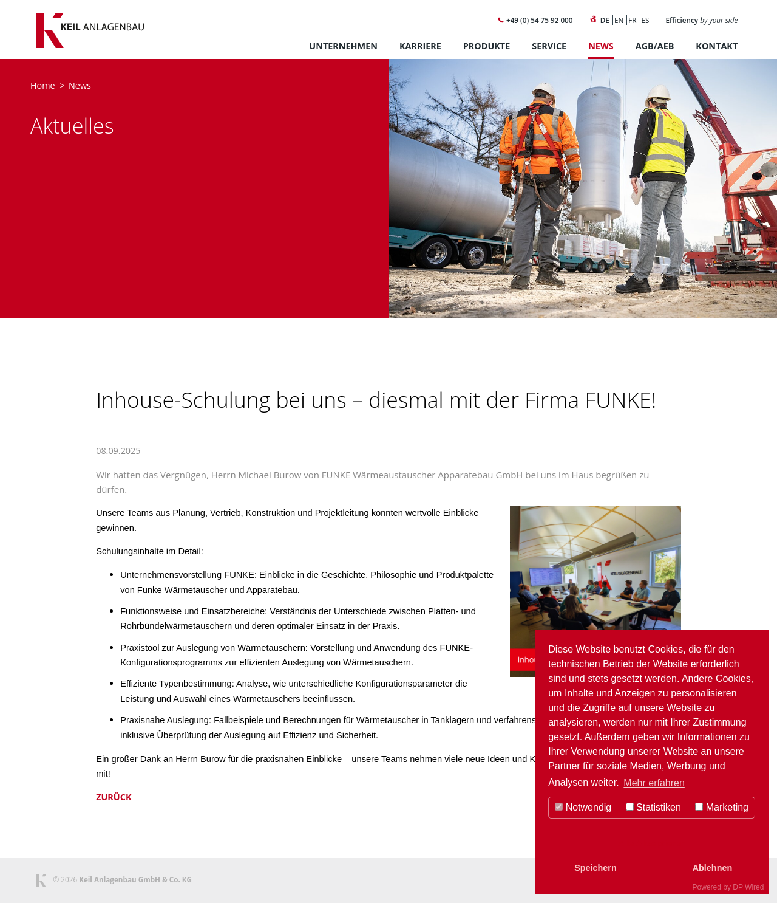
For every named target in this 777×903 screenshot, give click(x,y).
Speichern (595, 868)
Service (549, 46)
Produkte (486, 46)
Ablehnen (713, 868)
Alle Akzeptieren (651, 843)
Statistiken (653, 807)
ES (646, 20)
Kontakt (717, 46)
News (601, 46)
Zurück (113, 797)
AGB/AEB (655, 46)
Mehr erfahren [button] (654, 783)
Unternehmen (343, 46)
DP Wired (748, 887)
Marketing (721, 807)
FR (632, 20)
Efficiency (702, 20)
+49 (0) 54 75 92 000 (534, 20)
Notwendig (583, 807)
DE (604, 20)
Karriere (420, 46)
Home (42, 85)
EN (618, 20)
